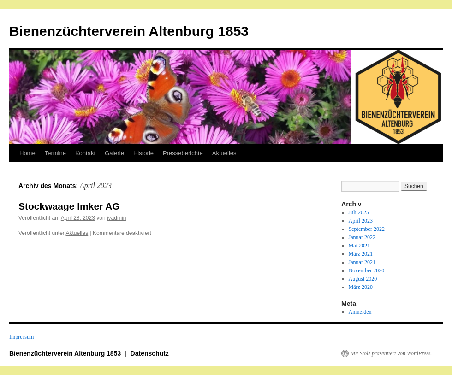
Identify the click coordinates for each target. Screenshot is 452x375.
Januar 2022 (362, 237)
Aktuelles (224, 153)
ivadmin (116, 218)
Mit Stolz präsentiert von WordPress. (391, 353)
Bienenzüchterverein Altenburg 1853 (129, 31)
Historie (143, 153)
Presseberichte (183, 153)
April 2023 (361, 220)
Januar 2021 (362, 262)
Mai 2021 (359, 245)
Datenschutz (150, 353)
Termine (55, 153)
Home (27, 153)
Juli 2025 (359, 212)
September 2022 (367, 229)
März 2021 (361, 254)
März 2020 (361, 287)
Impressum (21, 337)
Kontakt (85, 153)
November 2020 (367, 270)
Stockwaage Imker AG (69, 206)
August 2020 (363, 278)
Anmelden (360, 312)
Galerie (114, 153)
